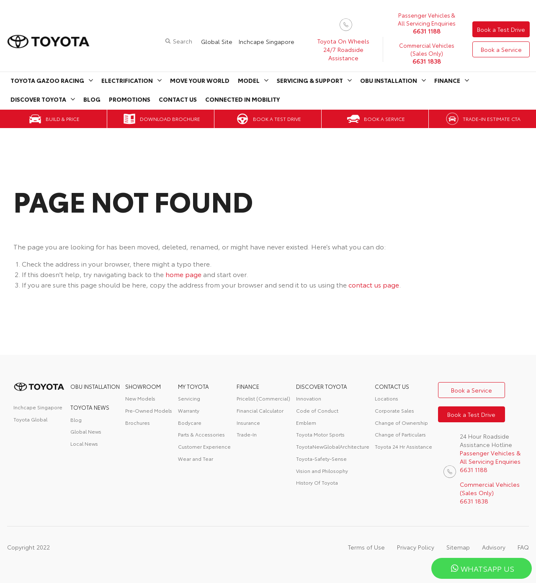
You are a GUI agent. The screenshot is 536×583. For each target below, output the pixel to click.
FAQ (523, 547)
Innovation (308, 398)
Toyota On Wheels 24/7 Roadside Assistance (343, 49)
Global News (85, 431)
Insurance (248, 422)
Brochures (137, 422)
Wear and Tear (195, 458)
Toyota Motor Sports (320, 434)
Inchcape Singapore (266, 41)
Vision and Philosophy (322, 470)
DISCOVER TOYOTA (321, 386)
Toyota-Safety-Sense (321, 458)
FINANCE (248, 386)
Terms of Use (366, 547)
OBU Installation (388, 80)
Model (249, 80)
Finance (447, 80)
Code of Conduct (317, 410)
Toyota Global (30, 419)
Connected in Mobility (242, 99)
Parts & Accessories (201, 434)
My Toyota (193, 386)
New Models (140, 398)
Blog (91, 99)
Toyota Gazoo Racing (47, 80)
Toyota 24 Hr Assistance (403, 446)
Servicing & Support (310, 80)
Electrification (127, 80)
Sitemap (458, 547)
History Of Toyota (317, 482)
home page (183, 274)
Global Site (216, 41)
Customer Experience (204, 446)
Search (182, 41)
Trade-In (247, 434)
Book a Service (501, 49)
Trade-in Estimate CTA (492, 118)
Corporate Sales (394, 410)
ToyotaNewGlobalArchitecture (332, 446)
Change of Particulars (400, 434)
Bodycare (189, 422)
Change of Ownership (401, 422)
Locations (386, 398)
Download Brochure (170, 118)
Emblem (306, 422)
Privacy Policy (415, 547)
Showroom (143, 386)
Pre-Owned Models (148, 410)
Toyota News (89, 407)
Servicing (189, 398)
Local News (84, 443)
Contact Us (178, 99)
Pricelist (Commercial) (263, 398)
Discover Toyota (38, 99)
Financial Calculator (260, 410)
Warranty (188, 410)
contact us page (373, 284)
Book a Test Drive (501, 29)
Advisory (493, 547)
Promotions (129, 99)
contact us (392, 386)
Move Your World (199, 80)
